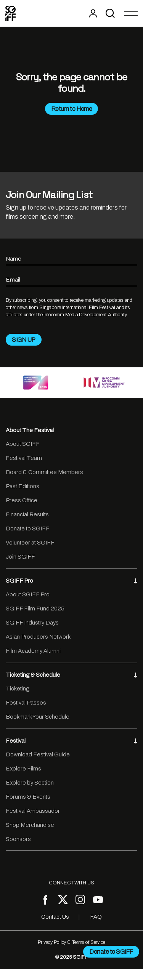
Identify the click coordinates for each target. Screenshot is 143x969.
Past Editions (22, 486)
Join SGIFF (20, 557)
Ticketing (17, 689)
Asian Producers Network (38, 637)
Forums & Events (28, 797)
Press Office (21, 500)
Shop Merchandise (30, 825)
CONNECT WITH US (71, 883)
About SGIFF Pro (28, 594)
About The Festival (30, 430)
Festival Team (24, 458)
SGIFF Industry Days (32, 623)
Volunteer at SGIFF (30, 543)
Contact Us (55, 917)
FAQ (96, 917)
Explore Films (23, 769)
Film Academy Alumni (33, 651)
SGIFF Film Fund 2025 (35, 608)
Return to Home (71, 109)
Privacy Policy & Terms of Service (71, 942)
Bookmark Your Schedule (37, 717)
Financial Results (27, 514)
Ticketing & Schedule (71, 675)
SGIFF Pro (71, 581)
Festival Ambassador (33, 811)
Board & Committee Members (44, 472)
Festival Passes (26, 703)
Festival (71, 741)
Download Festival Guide (38, 754)
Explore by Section (30, 783)
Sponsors (18, 839)
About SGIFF (23, 444)
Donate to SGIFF (28, 528)
